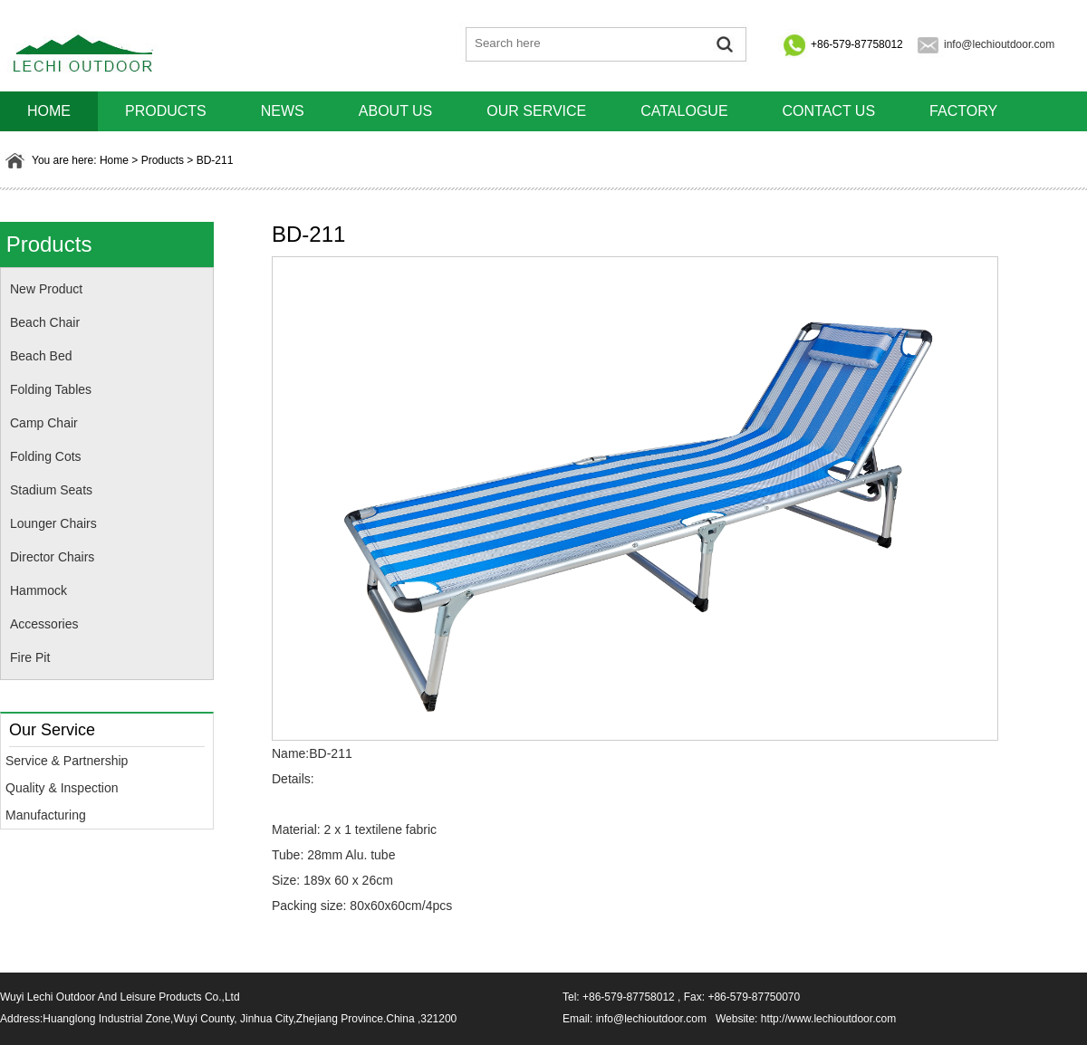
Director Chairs (52, 557)
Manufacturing (45, 815)
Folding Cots (46, 456)
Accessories (44, 624)
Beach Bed (41, 356)
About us (396, 111)
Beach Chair (45, 322)
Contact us (829, 111)
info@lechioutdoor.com (999, 44)
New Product (46, 289)
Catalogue (683, 111)
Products (166, 111)
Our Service (536, 111)
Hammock (38, 590)
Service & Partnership (66, 760)
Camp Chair (44, 423)
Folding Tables (50, 389)
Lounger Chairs (53, 523)
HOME (49, 111)
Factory (963, 111)
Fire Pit (30, 657)
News (282, 111)
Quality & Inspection (62, 788)
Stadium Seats (51, 490)
